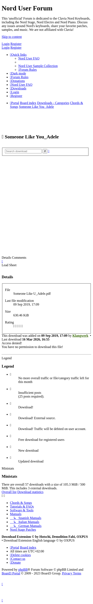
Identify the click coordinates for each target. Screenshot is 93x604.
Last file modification (19, 300)
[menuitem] (28, 58)
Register (15, 44)
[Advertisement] (46, 207)
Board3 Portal (11, 573)
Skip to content (12, 37)
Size (8, 311)
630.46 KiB (21, 315)
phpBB (23, 569)
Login (6, 44)
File (7, 290)
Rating (9, 322)
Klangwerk (80, 335)
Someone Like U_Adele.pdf (32, 293)
